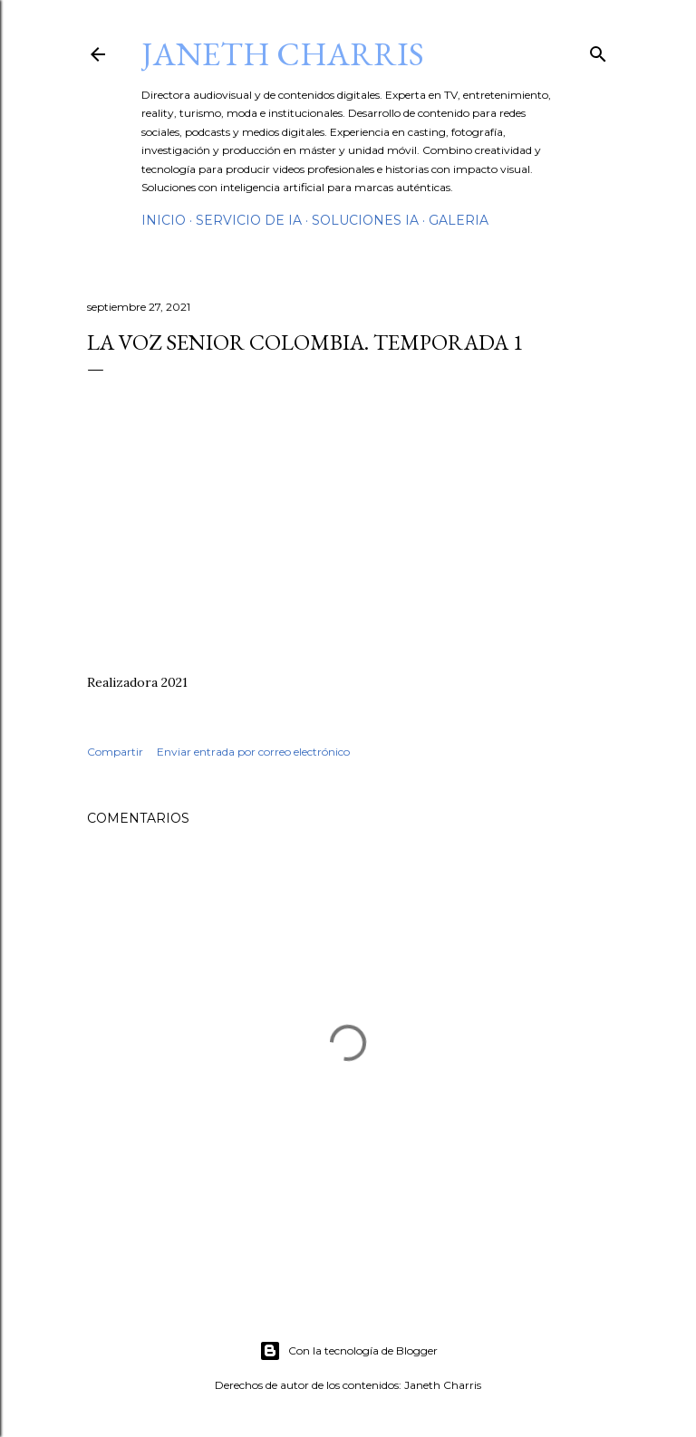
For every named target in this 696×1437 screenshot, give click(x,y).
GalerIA (458, 220)
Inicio (163, 220)
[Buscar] (598, 50)
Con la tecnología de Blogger (348, 1351)
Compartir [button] (115, 751)
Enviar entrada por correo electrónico (253, 751)
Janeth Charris (282, 54)
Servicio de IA (249, 220)
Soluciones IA (365, 220)
